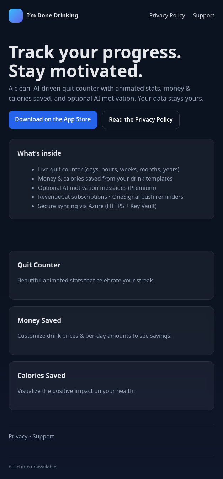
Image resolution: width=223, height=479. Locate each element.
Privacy (18, 436)
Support (203, 15)
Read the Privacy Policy (140, 119)
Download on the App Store (53, 119)
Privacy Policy (167, 15)
